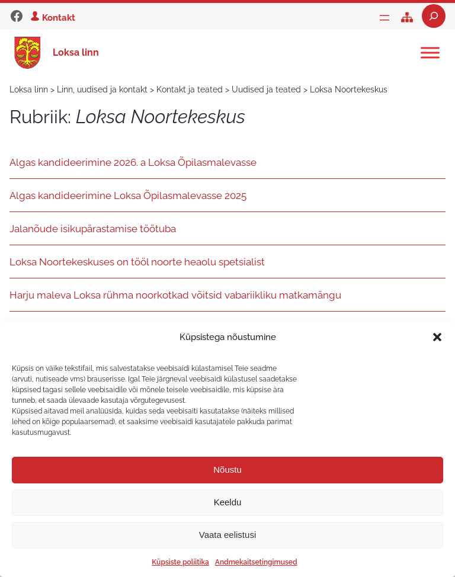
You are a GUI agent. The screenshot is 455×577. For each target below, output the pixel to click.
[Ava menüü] (384, 18)
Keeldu (228, 502)
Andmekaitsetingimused (256, 562)
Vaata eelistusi (227, 535)
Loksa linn (76, 52)
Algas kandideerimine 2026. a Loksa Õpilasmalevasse (133, 162)
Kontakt (58, 17)
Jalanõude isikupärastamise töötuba (92, 229)
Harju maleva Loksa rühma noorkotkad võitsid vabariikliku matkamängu (175, 295)
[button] (437, 337)
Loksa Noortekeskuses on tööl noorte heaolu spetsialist (137, 262)
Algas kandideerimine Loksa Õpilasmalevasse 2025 (127, 195)
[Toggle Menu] (430, 52)
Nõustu (227, 469)
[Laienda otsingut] (434, 16)
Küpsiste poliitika (180, 562)
